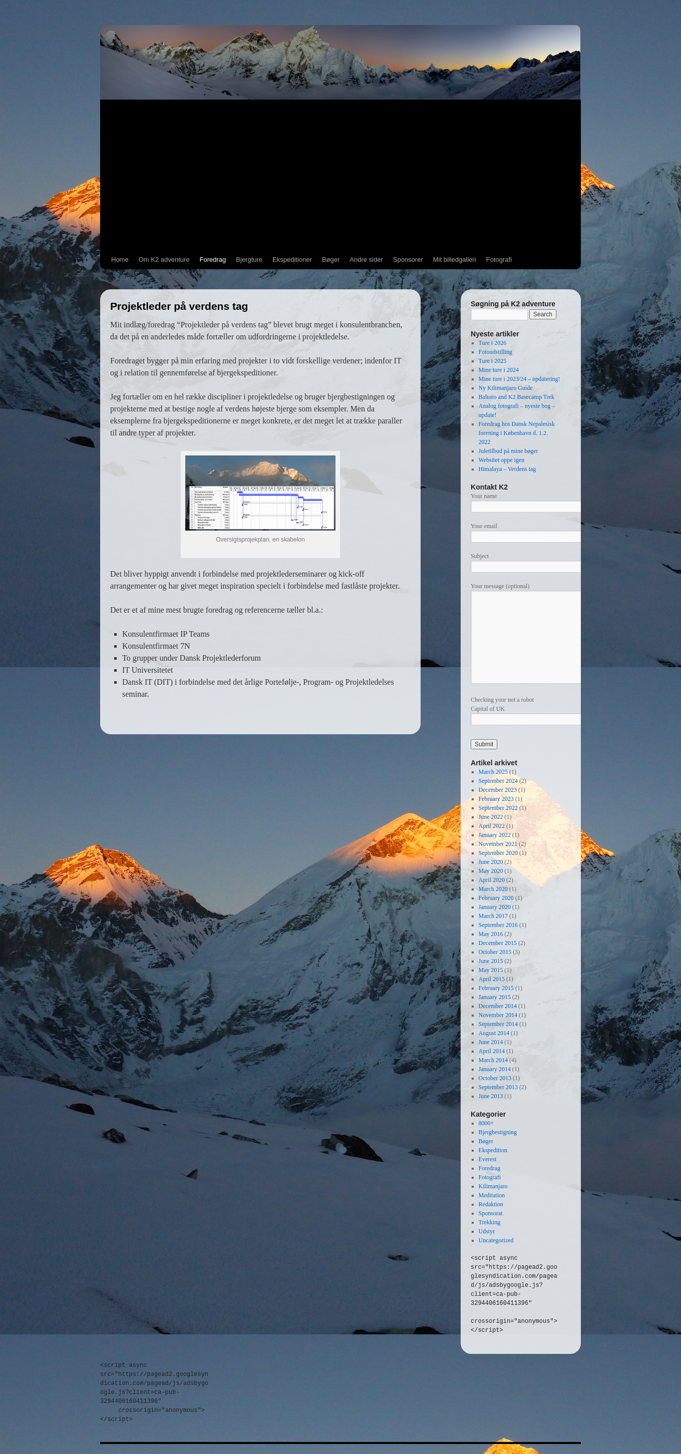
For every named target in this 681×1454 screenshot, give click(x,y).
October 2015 (495, 951)
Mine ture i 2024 (499, 369)
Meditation (492, 1195)
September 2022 (498, 807)
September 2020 (498, 852)
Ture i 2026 (493, 342)
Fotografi (499, 259)
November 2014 (498, 1015)
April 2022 (492, 825)
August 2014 (494, 1033)
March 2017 (493, 915)
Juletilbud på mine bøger (508, 450)
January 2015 (495, 997)
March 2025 (493, 771)
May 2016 (491, 933)
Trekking (490, 1222)
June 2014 (491, 1042)
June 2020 (491, 861)
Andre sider (366, 259)
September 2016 (498, 924)
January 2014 (495, 1069)
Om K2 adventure (164, 259)
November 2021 (498, 843)
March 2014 (493, 1060)
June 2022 (491, 816)
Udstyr (487, 1231)
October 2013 (495, 1078)
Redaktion (491, 1204)
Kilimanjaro (493, 1186)
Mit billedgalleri (454, 259)
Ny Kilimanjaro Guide (506, 387)
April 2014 (492, 1051)
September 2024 (498, 780)
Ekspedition (493, 1150)
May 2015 (491, 970)
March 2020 (493, 888)
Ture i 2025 (493, 360)
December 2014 (498, 1006)
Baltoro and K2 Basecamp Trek (516, 396)
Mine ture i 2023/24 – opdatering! (519, 378)
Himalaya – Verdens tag (507, 468)
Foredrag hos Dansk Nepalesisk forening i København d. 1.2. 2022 (517, 432)
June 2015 (491, 960)
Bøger (330, 259)
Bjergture (249, 259)
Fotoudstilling (495, 351)
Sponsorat (491, 1213)
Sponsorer (408, 259)
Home (120, 259)
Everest (488, 1159)
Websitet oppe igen (502, 459)
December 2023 (498, 789)
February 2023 (496, 798)
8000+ (486, 1123)
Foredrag (213, 259)
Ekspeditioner (292, 259)
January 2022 (495, 834)
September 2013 (498, 1087)
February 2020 (496, 897)
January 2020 (495, 906)
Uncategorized (496, 1240)
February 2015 (496, 988)
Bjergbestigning (498, 1132)
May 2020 (491, 870)
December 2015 (498, 942)
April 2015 (492, 979)
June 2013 (491, 1096)
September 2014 (498, 1024)
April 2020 (492, 879)
